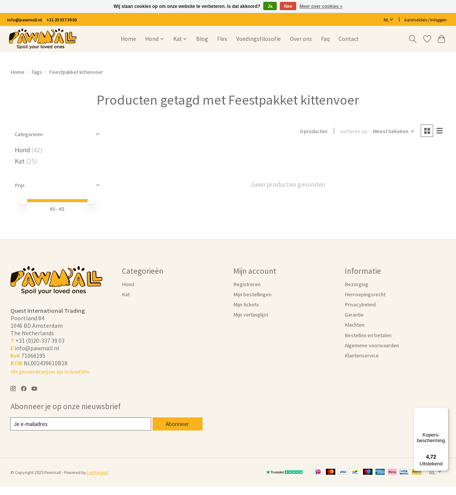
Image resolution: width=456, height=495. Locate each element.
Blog (202, 38)
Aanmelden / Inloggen (425, 19)
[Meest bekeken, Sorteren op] (393, 131)
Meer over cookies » (321, 6)
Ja (269, 6)
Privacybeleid (360, 304)
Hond (22, 150)
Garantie (354, 314)
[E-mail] (80, 424)
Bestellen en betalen (368, 335)
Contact (349, 38)
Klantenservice (362, 355)
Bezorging (356, 284)
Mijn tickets (246, 304)
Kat (20, 161)
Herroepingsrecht (365, 294)
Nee (288, 6)
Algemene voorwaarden (372, 345)
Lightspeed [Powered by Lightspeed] (97, 472)
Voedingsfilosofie (258, 38)
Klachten (354, 324)
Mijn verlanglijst (250, 314)
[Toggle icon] (412, 39)
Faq (325, 38)
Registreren (247, 284)
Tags (36, 72)
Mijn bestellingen (252, 294)
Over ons (301, 38)
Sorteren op (353, 131)
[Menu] (444, 411)
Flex (222, 38)
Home (128, 38)
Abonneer (177, 423)
